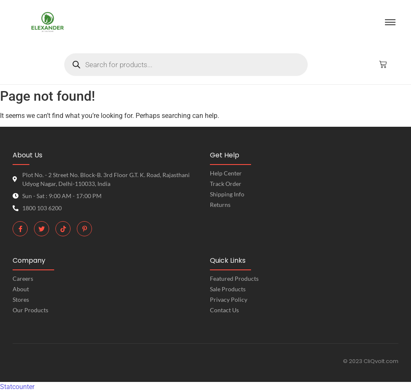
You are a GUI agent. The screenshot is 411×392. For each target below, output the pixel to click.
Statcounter (17, 387)
